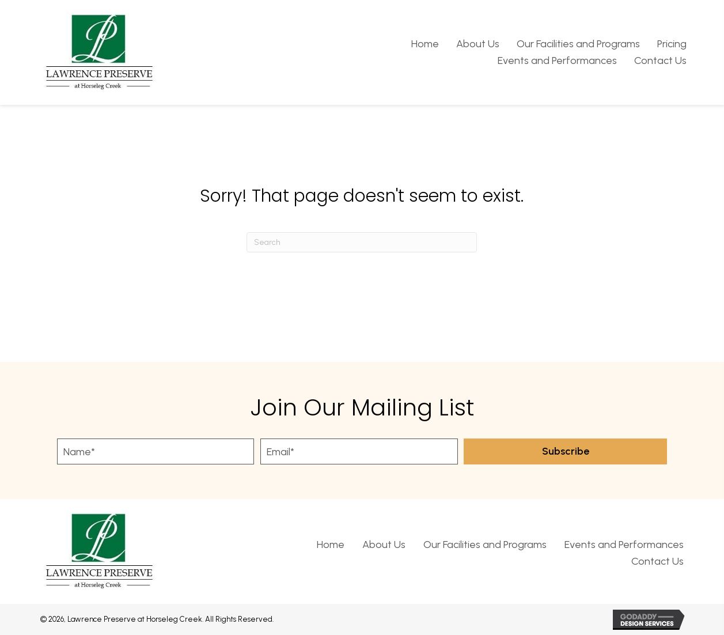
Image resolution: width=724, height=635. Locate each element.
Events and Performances (624, 544)
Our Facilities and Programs (485, 544)
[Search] (362, 242)
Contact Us (657, 561)
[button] (565, 451)
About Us (383, 544)
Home (330, 544)
